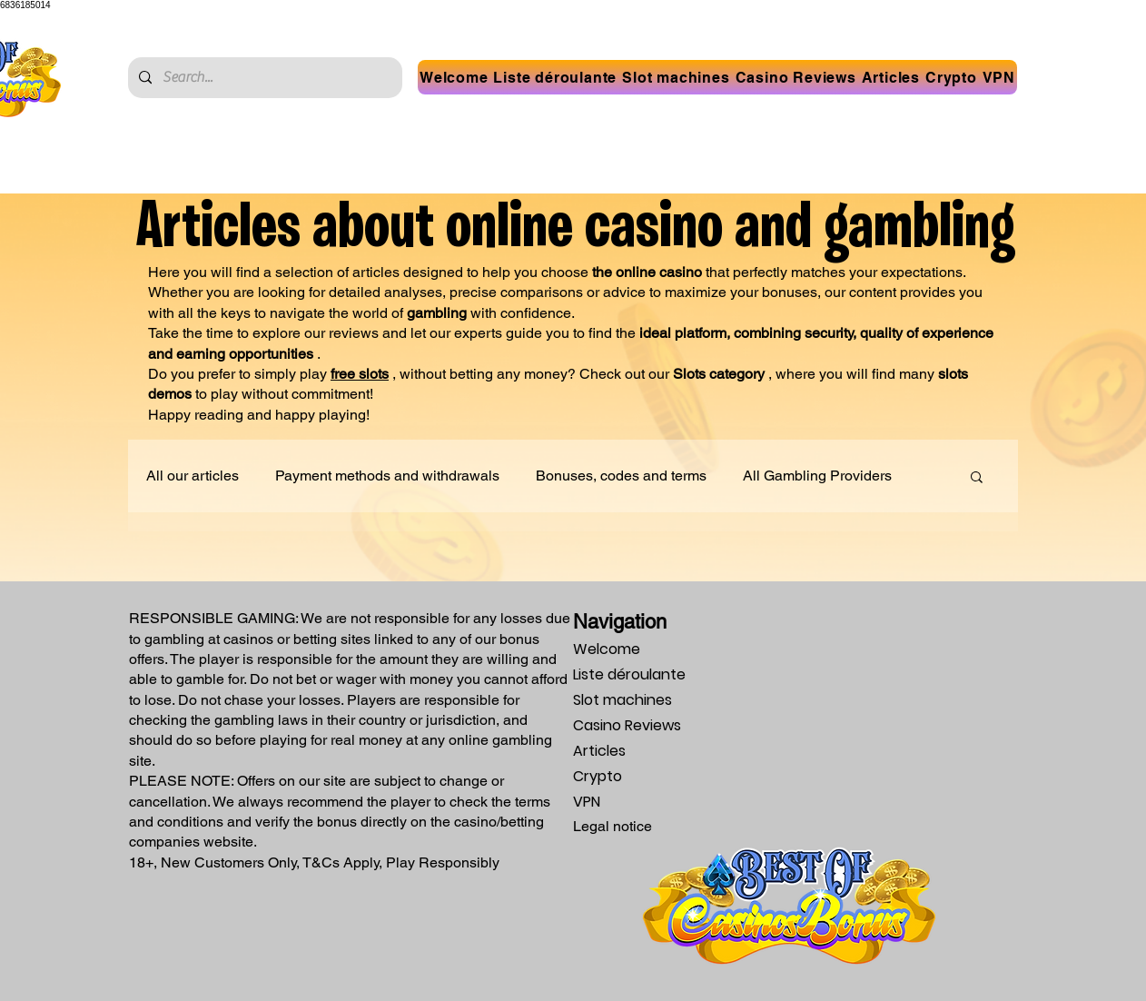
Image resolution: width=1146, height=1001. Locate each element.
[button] (555, 77)
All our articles (192, 475)
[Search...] (263, 77)
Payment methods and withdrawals (387, 475)
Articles (599, 750)
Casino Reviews (627, 725)
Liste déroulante (629, 674)
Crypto (597, 776)
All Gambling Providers (817, 475)
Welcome (606, 649)
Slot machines (622, 699)
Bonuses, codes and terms (621, 475)
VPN (586, 801)
